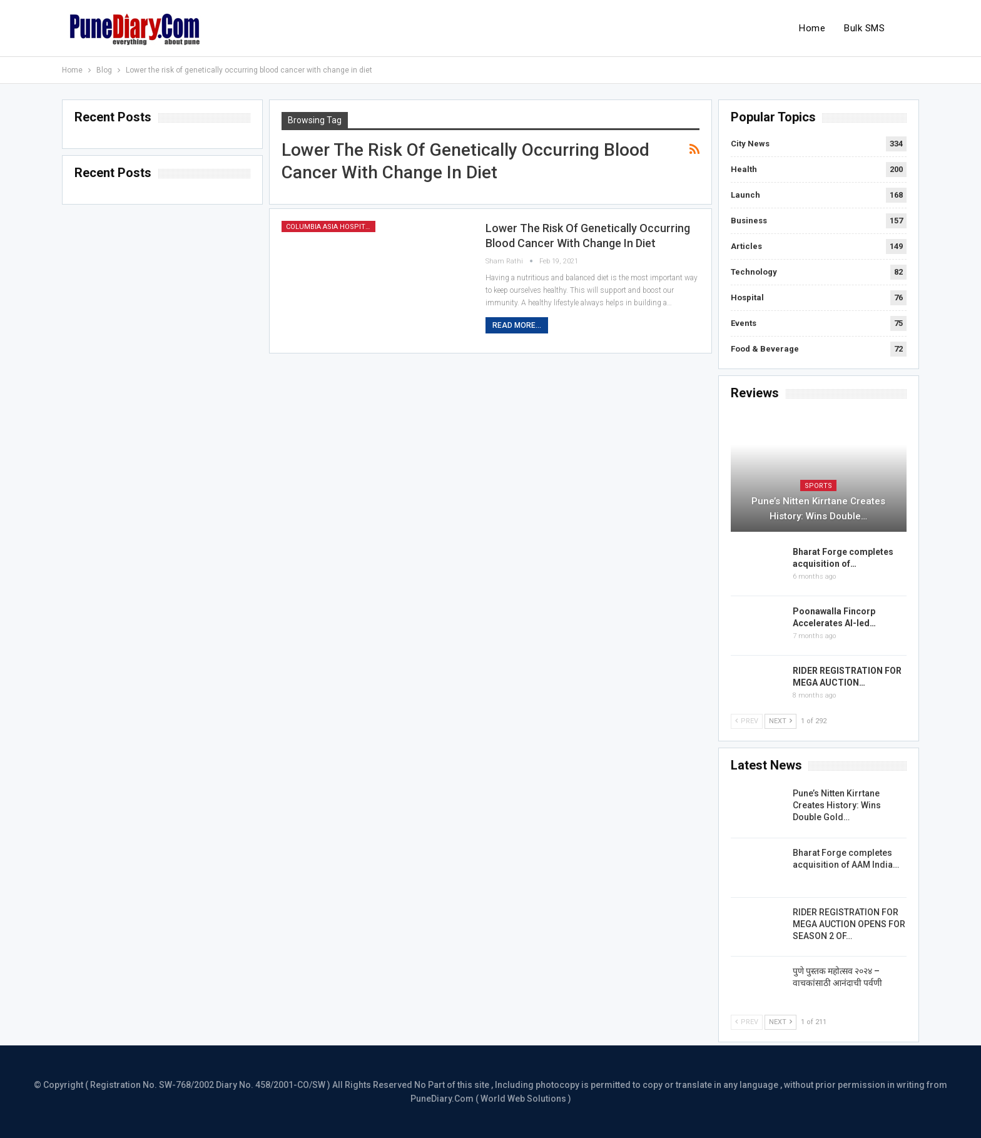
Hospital (747, 297)
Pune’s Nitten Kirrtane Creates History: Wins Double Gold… (837, 805)
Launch (745, 195)
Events (743, 323)
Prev (746, 721)
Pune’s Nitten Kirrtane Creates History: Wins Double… (818, 508)
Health (744, 169)
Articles (746, 246)
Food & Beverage (765, 348)
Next (780, 721)
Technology (754, 272)
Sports (818, 486)
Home (812, 28)
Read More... (516, 325)
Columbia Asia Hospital (330, 227)
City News (750, 143)
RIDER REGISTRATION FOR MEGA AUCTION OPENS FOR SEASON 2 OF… (849, 924)
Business (749, 220)
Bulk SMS (864, 28)
